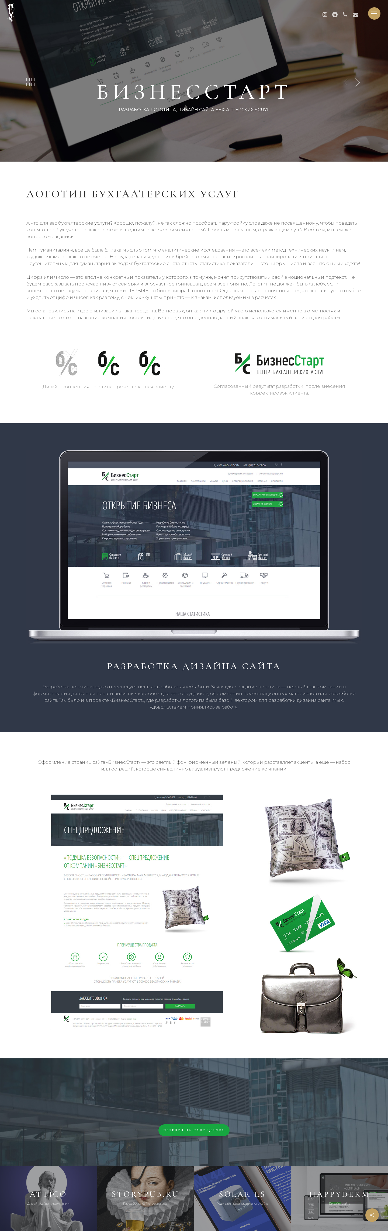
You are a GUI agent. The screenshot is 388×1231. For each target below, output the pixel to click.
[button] (374, 13)
